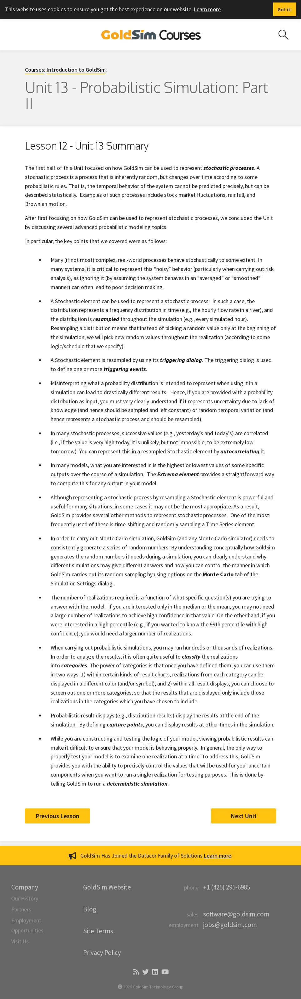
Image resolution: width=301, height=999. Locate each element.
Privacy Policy (102, 952)
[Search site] (283, 35)
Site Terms (98, 931)
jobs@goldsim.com (230, 924)
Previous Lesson (57, 816)
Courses (34, 69)
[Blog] (135, 972)
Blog (89, 909)
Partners (21, 909)
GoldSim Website (107, 887)
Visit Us (20, 941)
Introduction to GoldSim (76, 69)
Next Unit (244, 816)
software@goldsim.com (236, 914)
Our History (24, 898)
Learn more (207, 9)
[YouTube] (164, 972)
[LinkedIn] (154, 972)
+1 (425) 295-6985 (226, 887)
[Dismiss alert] (284, 9)
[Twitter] (145, 972)
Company (24, 887)
